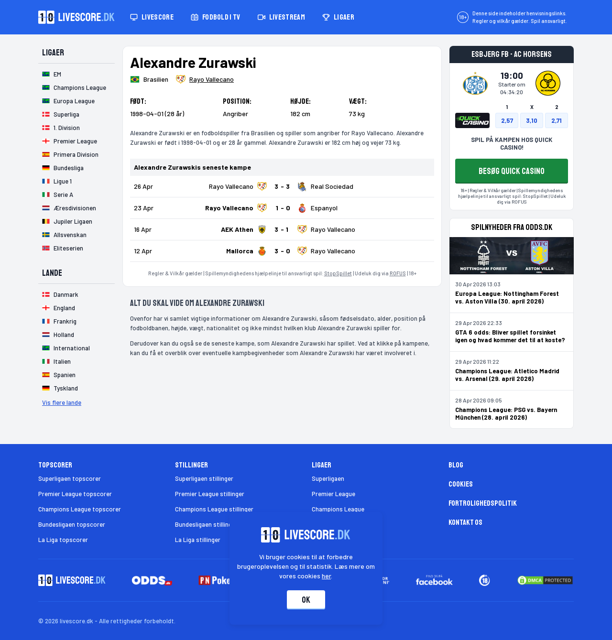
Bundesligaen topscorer (71, 524)
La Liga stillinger (197, 539)
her (326, 576)
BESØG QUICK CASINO (512, 171)
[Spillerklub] (205, 79)
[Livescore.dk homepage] (76, 17)
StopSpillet (338, 273)
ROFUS (398, 273)
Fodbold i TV (215, 17)
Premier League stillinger (209, 494)
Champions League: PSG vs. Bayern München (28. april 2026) (506, 413)
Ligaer (338, 17)
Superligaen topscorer (69, 478)
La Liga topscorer (63, 539)
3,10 (531, 120)
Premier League (333, 494)
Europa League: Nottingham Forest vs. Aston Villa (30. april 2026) (507, 297)
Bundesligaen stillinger (206, 524)
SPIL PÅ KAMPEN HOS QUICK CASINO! (511, 143)
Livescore (152, 17)
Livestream (281, 17)
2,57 (507, 120)
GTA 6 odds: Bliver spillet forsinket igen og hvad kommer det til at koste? (510, 336)
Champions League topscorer (79, 509)
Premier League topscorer (75, 494)
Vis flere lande (61, 402)
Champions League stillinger (214, 509)
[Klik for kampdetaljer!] (282, 186)
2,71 (556, 120)
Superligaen (328, 478)
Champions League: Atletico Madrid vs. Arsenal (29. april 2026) (507, 374)
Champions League (338, 509)
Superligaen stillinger (204, 478)
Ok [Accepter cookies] (306, 600)
